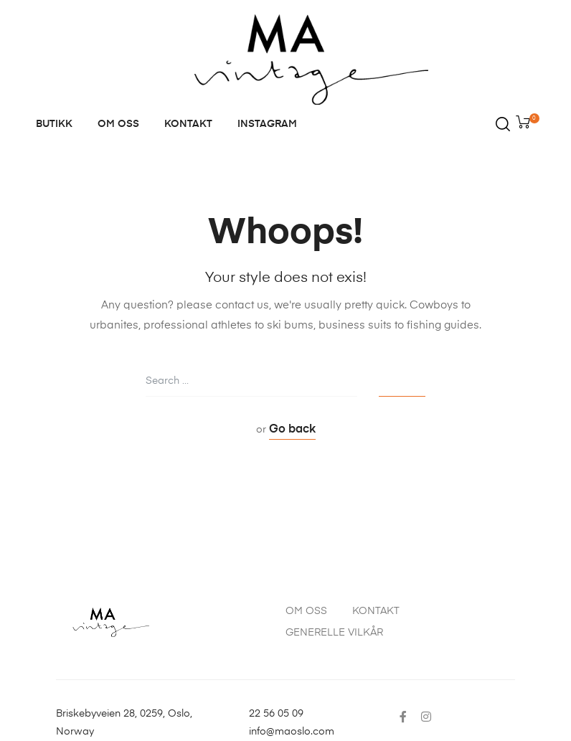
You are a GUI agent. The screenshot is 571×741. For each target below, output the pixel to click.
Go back (292, 429)
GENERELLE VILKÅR (334, 633)
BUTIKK (54, 124)
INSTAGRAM (267, 124)
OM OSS (118, 124)
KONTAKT (188, 124)
